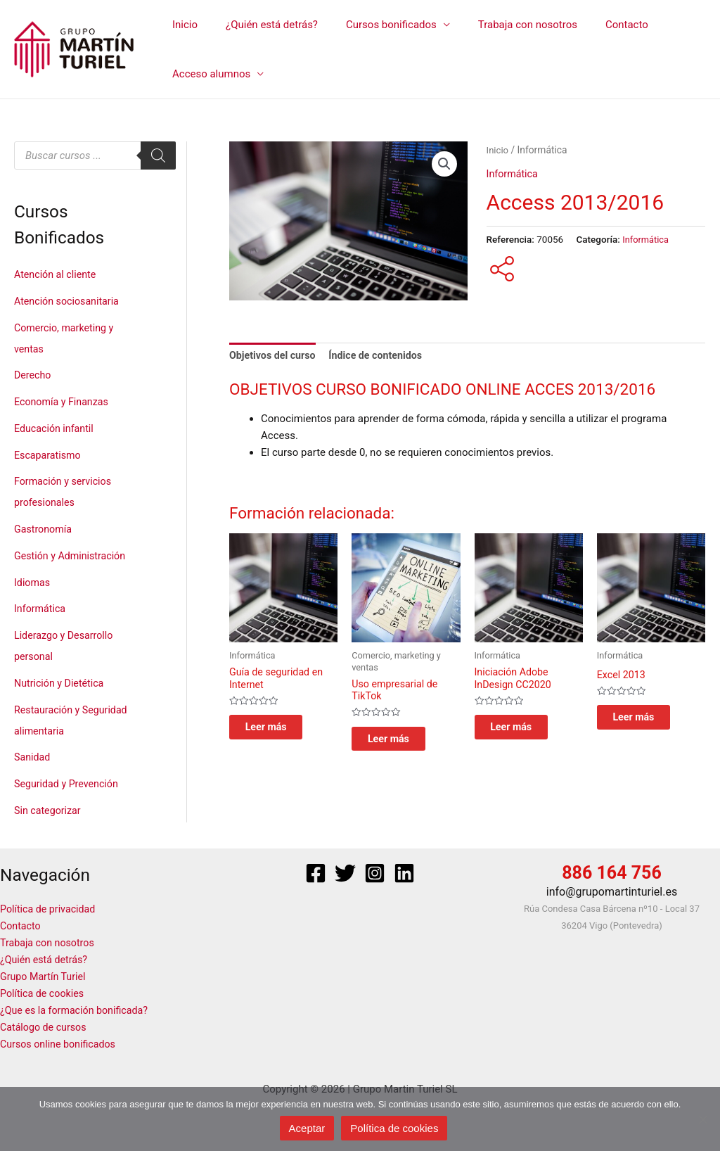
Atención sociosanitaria (69, 301)
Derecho (33, 375)
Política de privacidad (50, 909)
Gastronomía (44, 529)
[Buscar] (158, 155)
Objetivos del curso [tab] (274, 356)
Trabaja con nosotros (503, 24)
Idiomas (33, 582)
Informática (41, 608)
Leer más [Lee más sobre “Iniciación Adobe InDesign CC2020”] (524, 731)
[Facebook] (315, 873)
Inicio (181, 24)
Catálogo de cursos (45, 1027)
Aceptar (307, 1128)
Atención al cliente (57, 274)
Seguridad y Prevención (69, 783)
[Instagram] (374, 873)
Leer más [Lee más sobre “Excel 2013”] (647, 721)
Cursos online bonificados (61, 1044)
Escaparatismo (49, 455)
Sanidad (33, 757)
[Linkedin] (404, 873)
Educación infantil (56, 428)
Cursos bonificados (373, 24)
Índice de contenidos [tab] (382, 356)
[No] (702, 1119)
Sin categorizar (49, 810)
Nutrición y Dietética (61, 683)
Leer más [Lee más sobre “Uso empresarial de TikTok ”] (401, 743)
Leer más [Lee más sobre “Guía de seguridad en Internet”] (279, 731)
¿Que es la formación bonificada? (77, 1010)
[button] (444, 164)
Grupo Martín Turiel (45, 976)
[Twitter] (345, 873)
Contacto (595, 24)
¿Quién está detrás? (261, 24)
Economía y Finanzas (63, 401)
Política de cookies (44, 993)
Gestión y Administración (72, 555)
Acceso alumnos (208, 74)
